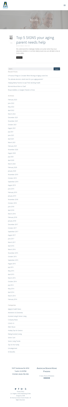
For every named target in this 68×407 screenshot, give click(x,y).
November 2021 (13, 121)
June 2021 (11, 135)
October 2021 (12, 125)
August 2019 (12, 185)
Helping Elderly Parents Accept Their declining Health (24, 83)
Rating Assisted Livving (15, 334)
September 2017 (13, 232)
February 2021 (12, 146)
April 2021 (11, 139)
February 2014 (12, 299)
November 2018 (13, 199)
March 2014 (12, 296)
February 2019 (12, 192)
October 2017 (12, 228)
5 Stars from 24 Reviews (46, 376)
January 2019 (12, 196)
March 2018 (12, 214)
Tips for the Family (13, 345)
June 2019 (11, 189)
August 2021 (12, 128)
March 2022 (12, 114)
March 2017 (12, 242)
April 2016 (11, 246)
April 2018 (11, 210)
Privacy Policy (20, 391)
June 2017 (11, 239)
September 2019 (13, 182)
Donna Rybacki (21, 45)
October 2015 (12, 257)
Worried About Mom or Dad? (17, 86)
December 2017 (13, 224)
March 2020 (12, 164)
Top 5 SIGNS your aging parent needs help (35, 40)
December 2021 (13, 117)
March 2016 (12, 249)
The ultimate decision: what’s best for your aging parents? (25, 79)
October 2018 (12, 203)
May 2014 (11, 289)
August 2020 (12, 153)
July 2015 (10, 267)
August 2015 (12, 264)
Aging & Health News (14, 309)
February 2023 (12, 100)
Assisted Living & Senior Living (17, 316)
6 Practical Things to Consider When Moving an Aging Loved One (28, 76)
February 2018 (12, 217)
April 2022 (11, 110)
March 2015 (12, 278)
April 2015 (11, 274)
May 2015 (11, 271)
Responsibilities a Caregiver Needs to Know (21, 90)
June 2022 (11, 103)
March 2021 (12, 142)
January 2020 (12, 171)
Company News (13, 320)
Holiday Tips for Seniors (15, 330)
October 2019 (12, 178)
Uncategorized (12, 348)
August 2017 (12, 235)
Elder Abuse (11, 327)
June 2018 (11, 207)
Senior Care (27, 45)
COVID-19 (11, 323)
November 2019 (13, 174)
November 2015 (13, 253)
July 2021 (10, 132)
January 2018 (12, 221)
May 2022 (11, 107)
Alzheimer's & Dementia (15, 313)
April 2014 (11, 292)
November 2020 (13, 150)
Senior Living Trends (14, 341)
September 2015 (13, 260)
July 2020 (10, 157)
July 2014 (10, 285)
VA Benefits (11, 352)
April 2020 (11, 160)
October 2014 (12, 281)
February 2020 (12, 167)
